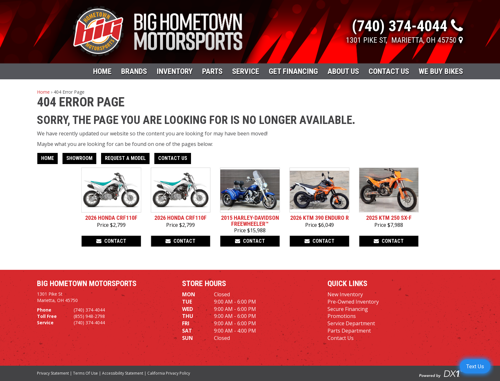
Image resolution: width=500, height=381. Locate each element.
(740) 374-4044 (89, 310)
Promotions (341, 316)
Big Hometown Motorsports (86, 283)
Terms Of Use (85, 373)
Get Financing (293, 71)
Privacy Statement (53, 373)
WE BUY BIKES (441, 71)
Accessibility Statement (122, 373)
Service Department (351, 323)
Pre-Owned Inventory (353, 301)
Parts (212, 71)
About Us (343, 71)
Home (102, 71)
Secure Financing (347, 309)
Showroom (79, 158)
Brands (134, 71)
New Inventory (345, 294)
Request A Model (125, 158)
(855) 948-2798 (89, 316)
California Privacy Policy (168, 373)
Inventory (175, 71)
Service (245, 71)
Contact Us (389, 71)
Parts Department (349, 330)
